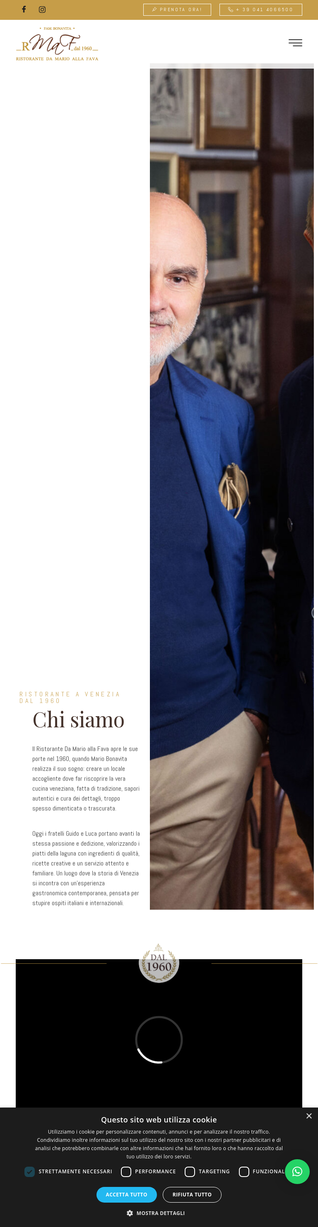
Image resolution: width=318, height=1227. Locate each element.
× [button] (309, 1116)
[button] (297, 1171)
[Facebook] (24, 10)
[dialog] (159, 1167)
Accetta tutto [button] (126, 1194)
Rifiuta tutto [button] (192, 1194)
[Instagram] (42, 10)
